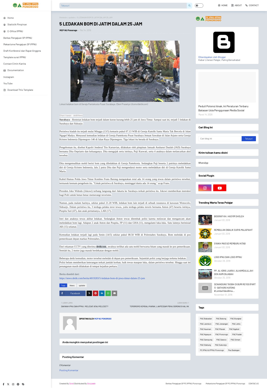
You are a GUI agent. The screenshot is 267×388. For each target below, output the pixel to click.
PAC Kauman (205, 329)
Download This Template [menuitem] (18, 89)
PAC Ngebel (234, 329)
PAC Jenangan (222, 324)
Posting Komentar (68, 370)
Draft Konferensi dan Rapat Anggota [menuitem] (22, 50)
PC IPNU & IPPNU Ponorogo (212, 350)
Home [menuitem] (8, 17)
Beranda (63, 17)
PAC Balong (221, 318)
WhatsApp (203, 162)
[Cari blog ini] (220, 138)
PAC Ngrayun (205, 334)
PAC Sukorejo (221, 345)
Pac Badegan (233, 350)
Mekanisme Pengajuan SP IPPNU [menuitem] (20, 44)
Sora (71, 383)
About (236, 5)
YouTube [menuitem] (7, 83)
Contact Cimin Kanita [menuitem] (14, 63)
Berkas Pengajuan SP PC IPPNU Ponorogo (183, 383)
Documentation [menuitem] (13, 70)
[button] (199, 5)
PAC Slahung (205, 345)
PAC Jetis (236, 324)
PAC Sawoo (221, 339)
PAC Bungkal (235, 318)
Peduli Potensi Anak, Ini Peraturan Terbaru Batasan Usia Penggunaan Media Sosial (223, 108)
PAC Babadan (206, 318)
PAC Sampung (206, 339)
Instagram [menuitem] (8, 76)
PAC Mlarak (220, 329)
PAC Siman (235, 339)
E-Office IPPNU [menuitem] (13, 31)
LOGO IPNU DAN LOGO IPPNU (228, 257)
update (72, 17)
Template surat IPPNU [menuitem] (14, 57)
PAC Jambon (205, 324)
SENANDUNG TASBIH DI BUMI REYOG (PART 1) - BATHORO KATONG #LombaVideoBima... (235, 287)
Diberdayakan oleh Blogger (223, 55)
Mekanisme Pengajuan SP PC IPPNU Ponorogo (225, 383)
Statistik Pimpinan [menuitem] (15, 24)
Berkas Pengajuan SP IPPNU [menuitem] (17, 37)
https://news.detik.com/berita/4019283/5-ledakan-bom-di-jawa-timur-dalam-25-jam (102, 278)
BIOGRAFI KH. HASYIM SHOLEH (229, 216)
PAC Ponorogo (221, 334)
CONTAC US (254, 383)
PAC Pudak (237, 334)
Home (223, 5)
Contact (252, 5)
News (72, 285)
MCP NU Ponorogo (68, 30)
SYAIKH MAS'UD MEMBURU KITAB (230, 243)
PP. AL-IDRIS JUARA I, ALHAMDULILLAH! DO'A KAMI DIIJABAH (233, 272)
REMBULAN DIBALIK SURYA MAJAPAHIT (233, 230)
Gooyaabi (91, 383)
